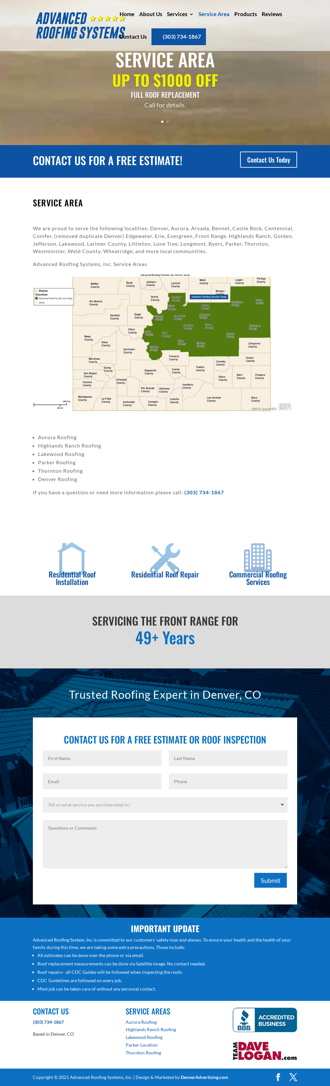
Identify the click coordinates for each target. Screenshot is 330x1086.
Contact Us (133, 36)
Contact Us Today (268, 159)
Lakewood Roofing (144, 1037)
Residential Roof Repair (165, 574)
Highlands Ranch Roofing (151, 1029)
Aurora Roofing (141, 1022)
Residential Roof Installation (72, 578)
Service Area (214, 14)
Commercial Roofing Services (258, 578)
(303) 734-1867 (182, 36)
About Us (150, 14)
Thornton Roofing (143, 1052)
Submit (270, 880)
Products (245, 14)
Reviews (272, 14)
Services (177, 14)
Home (127, 14)
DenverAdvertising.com (204, 1077)
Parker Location (142, 1045)
